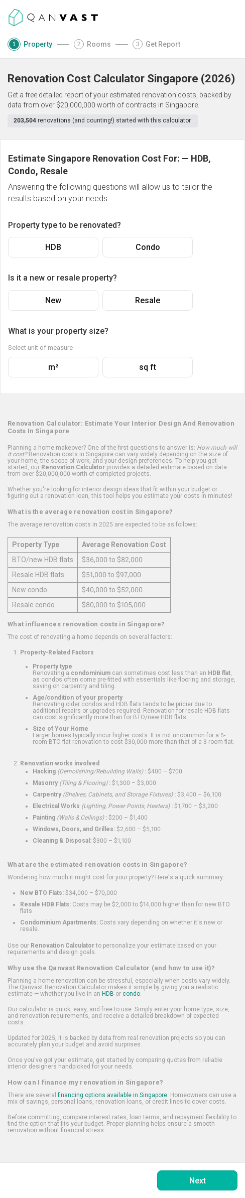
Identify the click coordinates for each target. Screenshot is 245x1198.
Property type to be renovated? (64, 225)
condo (131, 993)
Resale (147, 300)
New (53, 300)
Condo (148, 247)
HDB (53, 247)
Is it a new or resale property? (62, 278)
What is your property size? (58, 331)
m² (53, 367)
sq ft (147, 367)
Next (197, 1180)
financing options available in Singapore (112, 1095)
